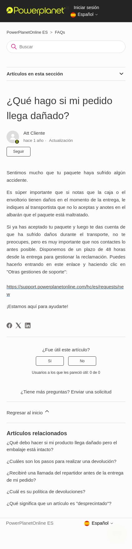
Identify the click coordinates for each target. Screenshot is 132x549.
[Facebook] (9, 325)
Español (84, 15)
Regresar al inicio (28, 411)
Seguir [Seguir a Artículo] (18, 151)
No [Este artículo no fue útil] (82, 361)
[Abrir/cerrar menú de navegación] (67, 7)
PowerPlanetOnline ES (27, 32)
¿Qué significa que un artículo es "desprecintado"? (59, 503)
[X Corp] (18, 325)
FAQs (60, 32)
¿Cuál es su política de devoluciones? (46, 491)
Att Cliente (34, 133)
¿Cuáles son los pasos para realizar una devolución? (61, 461)
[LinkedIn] (28, 325)
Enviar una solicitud (91, 391)
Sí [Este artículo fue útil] (49, 361)
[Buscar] (66, 47)
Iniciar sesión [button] (86, 7)
